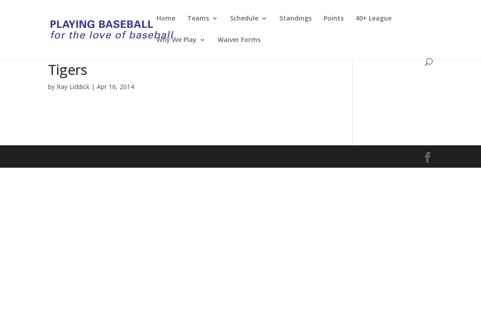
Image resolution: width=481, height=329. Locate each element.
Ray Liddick (73, 86)
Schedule (244, 18)
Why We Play (177, 40)
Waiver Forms (239, 40)
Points (334, 18)
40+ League (374, 18)
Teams (198, 18)
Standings (295, 18)
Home (166, 18)
